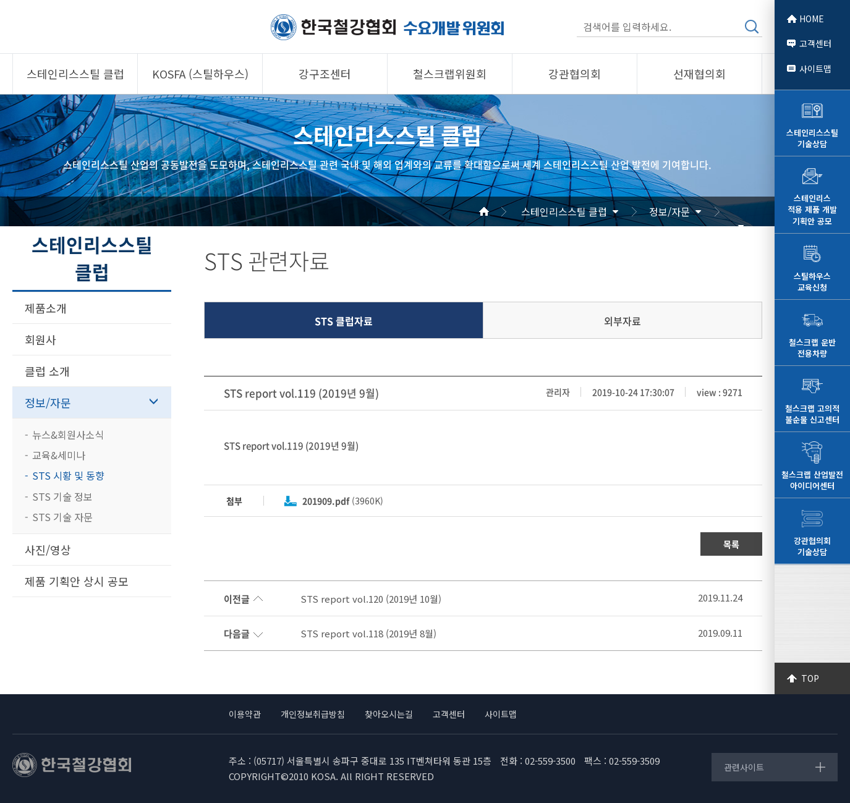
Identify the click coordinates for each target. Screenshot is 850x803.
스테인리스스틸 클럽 (564, 211)
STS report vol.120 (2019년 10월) (370, 599)
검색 (751, 26)
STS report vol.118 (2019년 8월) (368, 633)
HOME (811, 18)
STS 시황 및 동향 (68, 475)
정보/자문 (669, 211)
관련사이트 (744, 767)
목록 (731, 544)
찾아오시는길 (389, 714)
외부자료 (622, 320)
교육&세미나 (58, 455)
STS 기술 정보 (62, 496)
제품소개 (46, 308)
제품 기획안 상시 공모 (77, 581)
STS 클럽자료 (344, 320)
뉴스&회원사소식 (68, 434)
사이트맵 (815, 68)
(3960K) (342, 501)
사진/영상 (48, 550)
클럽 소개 (47, 371)
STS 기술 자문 (62, 516)
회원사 (40, 339)
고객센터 (815, 43)
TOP (810, 678)
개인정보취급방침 (313, 714)
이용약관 (245, 714)
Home (499, 211)
